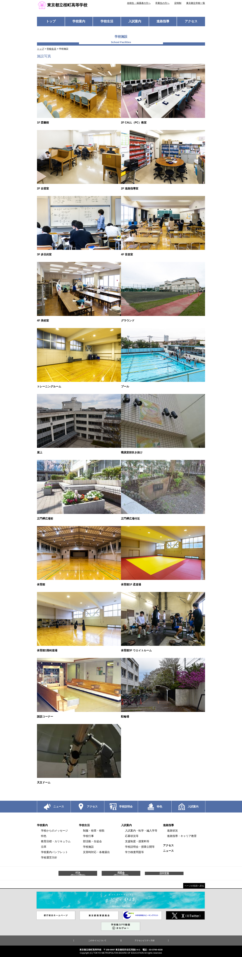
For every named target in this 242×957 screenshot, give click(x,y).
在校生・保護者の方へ (139, 3)
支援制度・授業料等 (137, 841)
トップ (51, 21)
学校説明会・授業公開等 (140, 846)
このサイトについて (97, 940)
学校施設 (88, 846)
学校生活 (106, 21)
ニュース (168, 850)
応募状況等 (131, 836)
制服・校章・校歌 (94, 830)
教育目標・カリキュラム (56, 841)
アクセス (191, 21)
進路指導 (162, 21)
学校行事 (88, 836)
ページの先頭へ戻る (194, 885)
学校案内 (78, 21)
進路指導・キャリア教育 (182, 836)
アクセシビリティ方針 (145, 940)
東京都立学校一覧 (195, 3)
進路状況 (172, 830)
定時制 (177, 3)
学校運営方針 (49, 857)
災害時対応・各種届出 (96, 852)
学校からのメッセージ (54, 830)
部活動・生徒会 (92, 841)
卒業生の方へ (162, 3)
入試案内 (134, 21)
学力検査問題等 (134, 852)
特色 (43, 836)
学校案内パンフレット (54, 852)
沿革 (43, 846)
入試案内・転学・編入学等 (141, 830)
